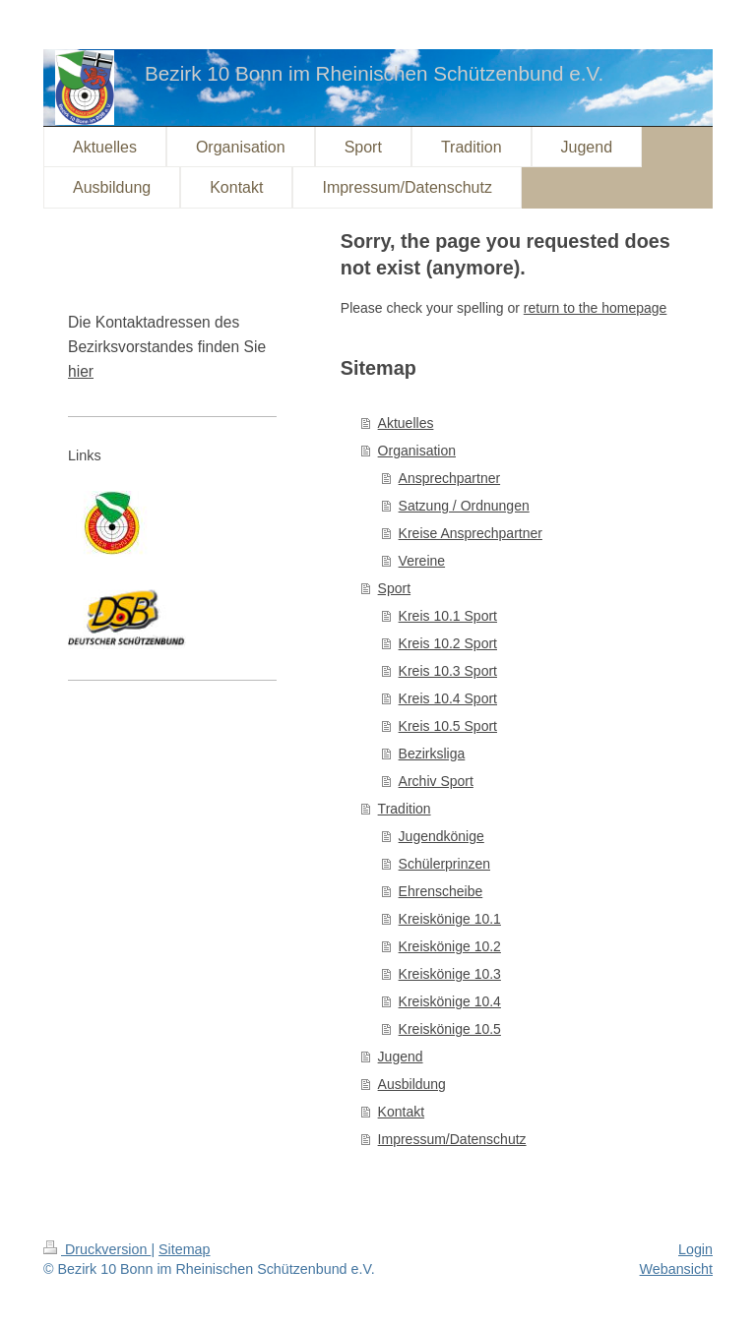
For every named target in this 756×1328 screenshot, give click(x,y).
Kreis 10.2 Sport (448, 643)
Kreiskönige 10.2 (450, 946)
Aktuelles (406, 423)
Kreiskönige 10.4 (450, 1001)
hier (81, 371)
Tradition (404, 808)
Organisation (417, 450)
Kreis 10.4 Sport (448, 698)
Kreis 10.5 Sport (448, 726)
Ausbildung (412, 1084)
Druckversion (97, 1249)
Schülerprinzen (444, 864)
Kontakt (401, 1111)
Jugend (400, 1056)
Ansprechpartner (450, 478)
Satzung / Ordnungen (464, 505)
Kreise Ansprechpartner (470, 533)
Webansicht (676, 1269)
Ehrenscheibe (441, 891)
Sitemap (184, 1249)
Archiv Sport (436, 781)
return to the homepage (595, 308)
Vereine (422, 561)
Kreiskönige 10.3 (450, 974)
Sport (394, 588)
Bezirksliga (432, 753)
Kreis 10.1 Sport (448, 616)
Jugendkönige (441, 836)
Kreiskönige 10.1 (450, 919)
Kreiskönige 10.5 (450, 1029)
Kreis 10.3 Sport (448, 671)
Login (695, 1249)
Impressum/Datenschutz (452, 1139)
